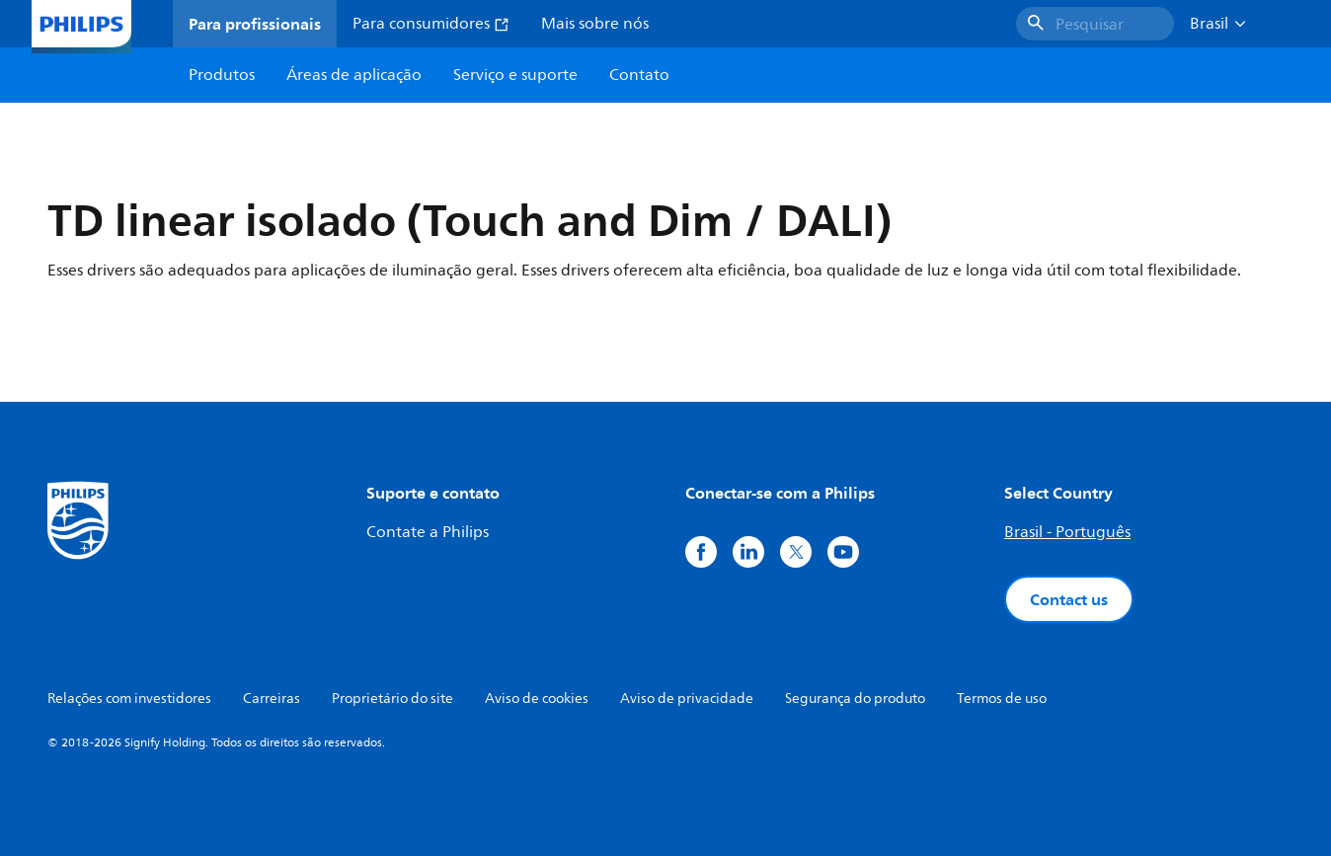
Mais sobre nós (595, 24)
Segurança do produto (855, 698)
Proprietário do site (392, 698)
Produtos (222, 75)
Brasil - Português (1067, 532)
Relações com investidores (129, 698)
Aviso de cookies (536, 698)
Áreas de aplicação (354, 75)
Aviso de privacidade (686, 698)
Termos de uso (1002, 698)
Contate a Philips (427, 532)
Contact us (1069, 599)
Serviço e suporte (515, 75)
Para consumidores (430, 24)
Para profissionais (255, 24)
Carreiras (271, 698)
